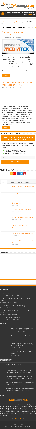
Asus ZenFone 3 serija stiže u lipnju (22, 210)
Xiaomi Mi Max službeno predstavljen (22, 217)
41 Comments (13, 314)
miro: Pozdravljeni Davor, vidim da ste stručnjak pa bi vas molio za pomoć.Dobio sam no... (20, 389)
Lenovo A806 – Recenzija (11, 318)
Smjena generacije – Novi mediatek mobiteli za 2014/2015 (18, 83)
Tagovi (27, 182)
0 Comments (18, 88)
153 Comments (20, 296)
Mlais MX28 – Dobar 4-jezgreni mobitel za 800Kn (16, 311)
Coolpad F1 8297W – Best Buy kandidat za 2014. (16, 300)
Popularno (11, 182)
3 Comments (18, 37)
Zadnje (4, 182)
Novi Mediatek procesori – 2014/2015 (14, 33)
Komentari (20, 182)
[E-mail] (18, 157)
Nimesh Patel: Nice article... (14, 364)
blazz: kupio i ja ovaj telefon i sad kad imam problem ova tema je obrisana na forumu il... (19, 371)
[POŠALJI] (15, 162)
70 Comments (14, 307)
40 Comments (20, 319)
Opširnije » (5, 75)
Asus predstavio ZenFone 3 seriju (21, 194)
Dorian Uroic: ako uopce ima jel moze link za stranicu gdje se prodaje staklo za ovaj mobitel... (20, 377)
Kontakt (20, 418)
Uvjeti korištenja (27, 426)
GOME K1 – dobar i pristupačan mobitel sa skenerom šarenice (23, 187)
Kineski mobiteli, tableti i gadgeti (9, 22)
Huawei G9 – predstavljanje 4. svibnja (23, 233)
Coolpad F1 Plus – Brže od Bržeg (14, 306)
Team (15, 418)
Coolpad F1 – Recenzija (11, 294)
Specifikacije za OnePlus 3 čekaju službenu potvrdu (21, 202)
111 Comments (14, 302)
